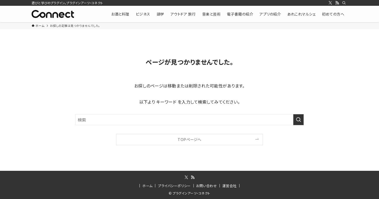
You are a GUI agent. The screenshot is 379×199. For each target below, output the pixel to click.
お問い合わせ (206, 185)
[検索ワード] (189, 119)
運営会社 (229, 185)
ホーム (147, 185)
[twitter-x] (330, 3)
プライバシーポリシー (174, 185)
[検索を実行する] (298, 119)
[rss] (337, 3)
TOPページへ (189, 139)
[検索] (344, 3)
